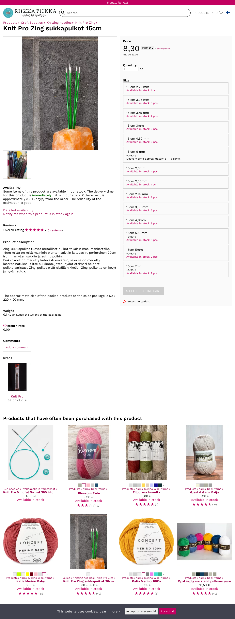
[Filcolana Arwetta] (146, 468)
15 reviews (54, 230)
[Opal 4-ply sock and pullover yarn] (204, 556)
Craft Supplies (33, 22)
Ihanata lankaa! (117, 2)
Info (214, 12)
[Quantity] (130, 69)
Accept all (168, 611)
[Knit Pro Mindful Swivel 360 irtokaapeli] (30, 468)
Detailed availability (18, 210)
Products (201, 12)
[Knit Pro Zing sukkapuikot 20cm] (88, 556)
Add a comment (17, 347)
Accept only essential (141, 611)
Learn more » (110, 611)
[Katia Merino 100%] (146, 556)
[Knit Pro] (17, 386)
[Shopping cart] (221, 13)
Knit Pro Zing (86, 22)
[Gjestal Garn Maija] (204, 468)
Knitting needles (60, 22)
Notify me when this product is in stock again (38, 214)
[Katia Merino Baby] (30, 556)
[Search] (125, 13)
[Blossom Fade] (88, 468)
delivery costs (163, 48)
